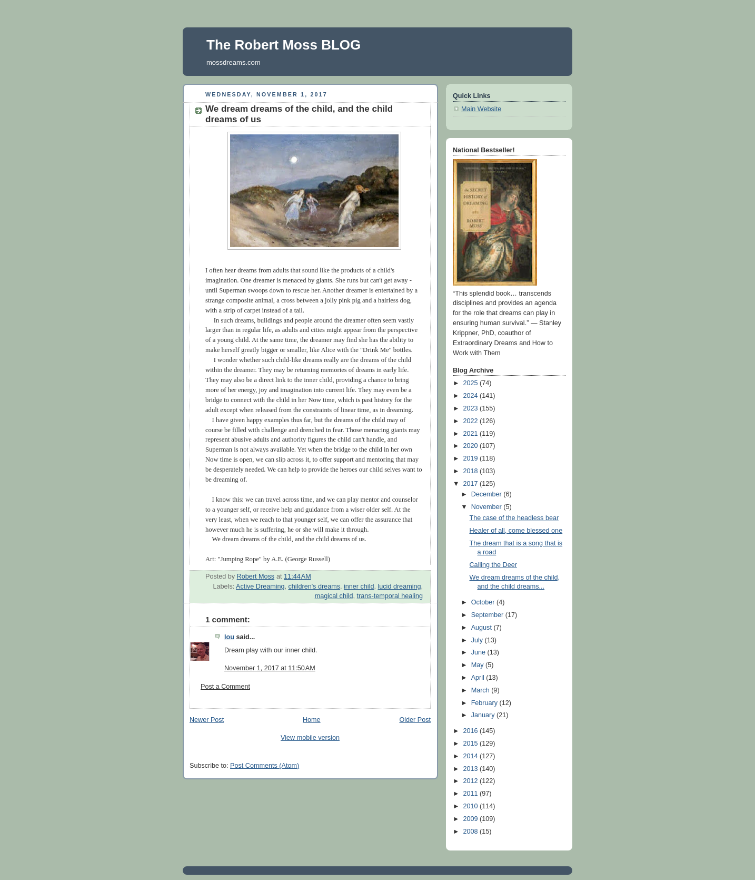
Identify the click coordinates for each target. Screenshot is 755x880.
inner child (359, 586)
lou (229, 637)
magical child (334, 596)
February (485, 703)
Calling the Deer (493, 565)
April (478, 677)
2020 (471, 445)
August (482, 627)
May (478, 665)
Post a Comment (225, 686)
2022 (471, 421)
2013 (471, 769)
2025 (471, 383)
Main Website (481, 109)
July (478, 640)
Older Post (415, 719)
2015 (471, 743)
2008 (471, 831)
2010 (471, 806)
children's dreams (314, 586)
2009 (471, 819)
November (487, 507)
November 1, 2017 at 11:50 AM (269, 668)
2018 (471, 471)
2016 (471, 731)
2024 (471, 395)
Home (312, 719)
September (488, 615)
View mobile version (310, 737)
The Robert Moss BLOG (283, 45)
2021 (471, 433)
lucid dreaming (399, 586)
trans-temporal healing (390, 596)
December (487, 494)
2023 (471, 408)
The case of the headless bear (514, 518)
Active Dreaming (260, 586)
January (483, 715)
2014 (471, 756)
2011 (471, 793)
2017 (471, 483)
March (481, 690)
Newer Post (207, 719)
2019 (471, 458)
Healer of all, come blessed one (516, 530)
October (483, 602)
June (479, 652)
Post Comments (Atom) (264, 765)
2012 (471, 781)
